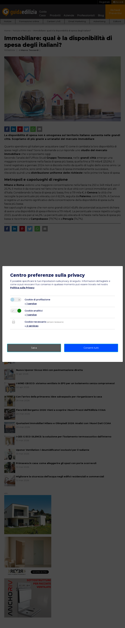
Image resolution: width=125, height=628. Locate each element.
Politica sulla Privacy (22, 287)
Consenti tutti (91, 347)
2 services (31, 325)
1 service (31, 303)
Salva (34, 347)
